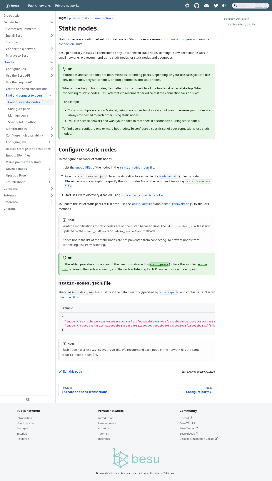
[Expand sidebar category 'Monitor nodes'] (52, 129)
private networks (104, 18)
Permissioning (95, 245)
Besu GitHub (189, 433)
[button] (29, 95)
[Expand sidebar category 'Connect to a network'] (52, 49)
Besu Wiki (187, 423)
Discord (186, 418)
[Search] (250, 6)
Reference (23, 438)
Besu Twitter (189, 428)
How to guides (25, 423)
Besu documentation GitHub (199, 438)
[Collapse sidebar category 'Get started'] (52, 22)
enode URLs (83, 167)
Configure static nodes (236, 19)
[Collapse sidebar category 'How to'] (52, 62)
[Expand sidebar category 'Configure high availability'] (52, 135)
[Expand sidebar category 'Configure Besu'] (52, 69)
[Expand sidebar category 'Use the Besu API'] (52, 75)
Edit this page (70, 371)
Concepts (22, 428)
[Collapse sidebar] (28, 399)
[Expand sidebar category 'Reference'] (52, 202)
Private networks (67, 6)
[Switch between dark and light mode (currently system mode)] (224, 6)
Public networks (39, 6)
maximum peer (181, 39)
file (137, 167)
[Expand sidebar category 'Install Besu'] (52, 35)
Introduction (24, 418)
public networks (79, 18)
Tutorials (22, 433)
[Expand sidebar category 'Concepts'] (52, 189)
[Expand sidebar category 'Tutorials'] (52, 195)
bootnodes (121, 129)
